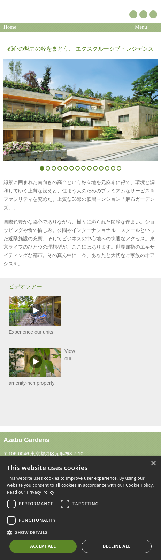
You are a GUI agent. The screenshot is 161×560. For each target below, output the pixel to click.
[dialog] (80, 508)
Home (9, 27)
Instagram (153, 14)
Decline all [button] (117, 546)
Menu (141, 27)
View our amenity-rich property (42, 367)
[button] (80, 533)
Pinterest (133, 14)
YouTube (143, 14)
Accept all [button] (43, 546)
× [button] (153, 463)
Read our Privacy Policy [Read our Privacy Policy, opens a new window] (30, 492)
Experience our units (35, 315)
